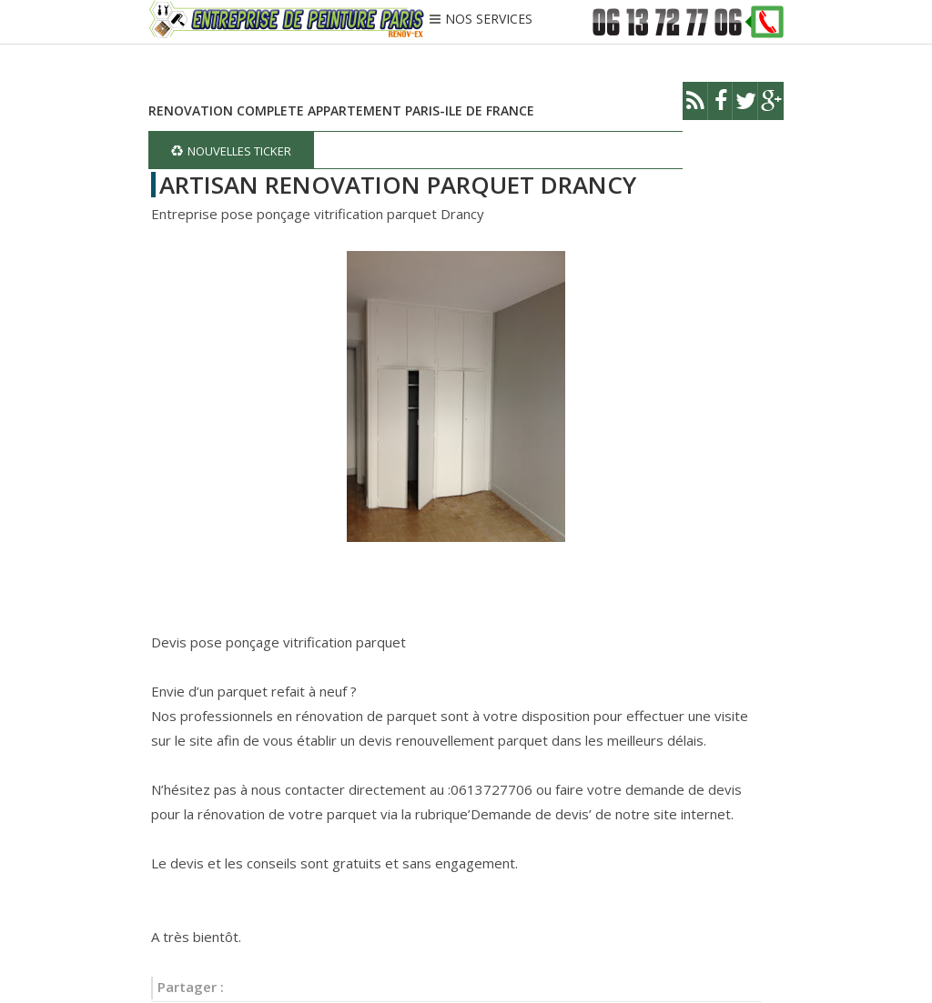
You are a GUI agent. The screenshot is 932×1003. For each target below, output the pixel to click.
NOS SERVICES (488, 20)
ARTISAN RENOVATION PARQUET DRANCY (397, 184)
